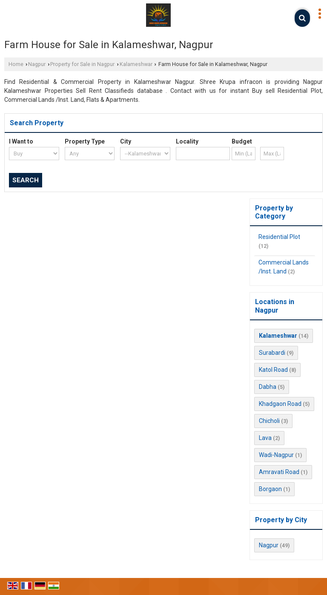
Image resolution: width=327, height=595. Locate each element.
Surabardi (272, 352)
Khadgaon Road (280, 403)
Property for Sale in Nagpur (82, 64)
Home (16, 64)
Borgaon (270, 489)
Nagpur (37, 64)
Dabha (267, 386)
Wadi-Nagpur (276, 454)
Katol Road (273, 369)
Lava (265, 437)
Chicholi (269, 420)
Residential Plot (279, 236)
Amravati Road (279, 472)
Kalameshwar (136, 64)
